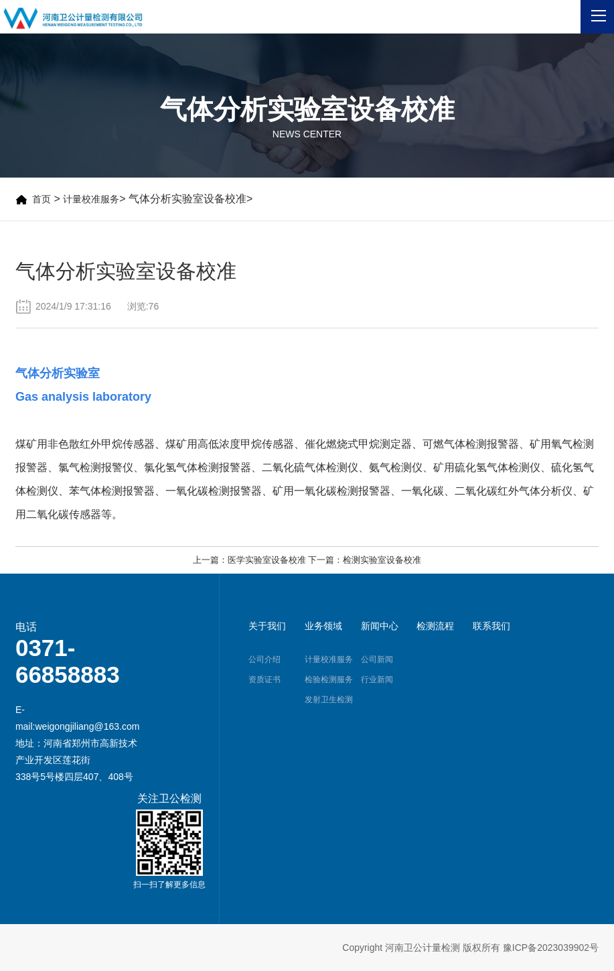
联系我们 (491, 626)
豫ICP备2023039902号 (551, 947)
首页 (41, 199)
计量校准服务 (91, 199)
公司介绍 (264, 659)
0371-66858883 (67, 661)
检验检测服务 (329, 679)
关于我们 (267, 626)
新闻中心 (379, 626)
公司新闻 (377, 659)
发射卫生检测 (329, 699)
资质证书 (264, 679)
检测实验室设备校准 (382, 560)
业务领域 (323, 626)
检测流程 (435, 626)
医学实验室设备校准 (267, 560)
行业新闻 (377, 679)
